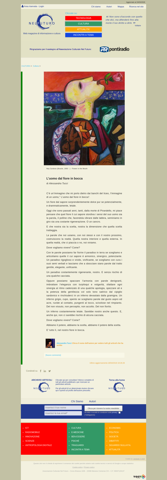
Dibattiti (114, 441)
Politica (114, 432)
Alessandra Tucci (64, 343)
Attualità (114, 449)
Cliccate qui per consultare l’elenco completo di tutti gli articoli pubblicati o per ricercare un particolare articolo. (75, 382)
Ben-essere (78, 436)
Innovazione (32, 436)
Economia (114, 428)
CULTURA (26, 66)
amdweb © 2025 (139, 459)
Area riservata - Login (34, 6)
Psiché (75, 441)
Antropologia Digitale (38, 445)
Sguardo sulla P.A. (120, 445)
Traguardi (77, 445)
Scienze (29, 441)
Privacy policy (89, 467)
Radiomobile (32, 432)
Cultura (36, 66)
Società (113, 436)
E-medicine (77, 432)
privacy (115, 412)
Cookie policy (78, 467)
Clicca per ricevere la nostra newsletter (103, 408)
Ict (27, 428)
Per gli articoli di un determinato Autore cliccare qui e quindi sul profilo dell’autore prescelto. (75, 389)
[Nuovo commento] (53, 355)
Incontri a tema (80, 449)
